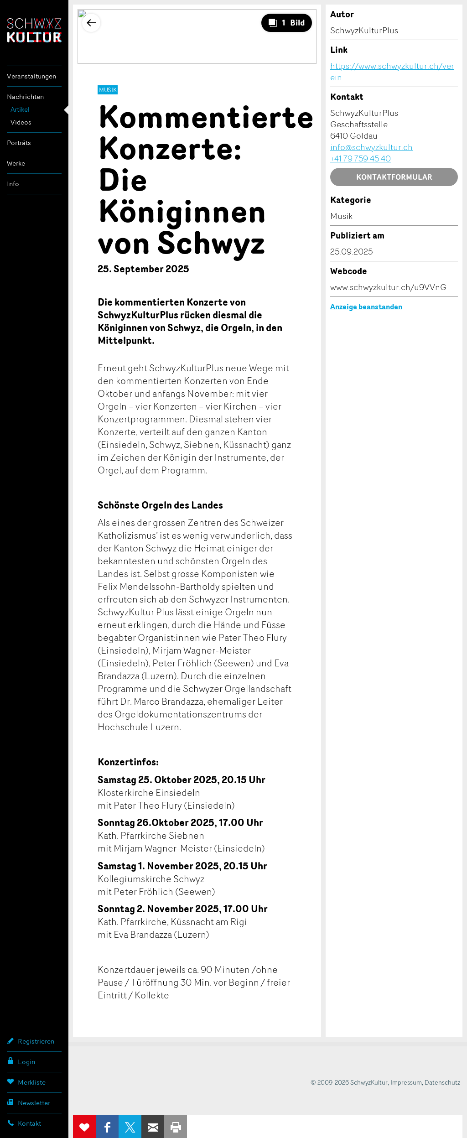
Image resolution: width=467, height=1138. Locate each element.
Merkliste (26, 1082)
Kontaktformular (394, 176)
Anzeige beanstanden (366, 306)
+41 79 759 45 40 (360, 158)
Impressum (406, 1082)
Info (13, 183)
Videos (20, 122)
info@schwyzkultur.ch (371, 147)
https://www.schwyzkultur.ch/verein (392, 71)
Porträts (19, 142)
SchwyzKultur (34, 30)
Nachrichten (25, 96)
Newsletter (28, 1102)
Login (21, 1061)
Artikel (20, 109)
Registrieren (30, 1041)
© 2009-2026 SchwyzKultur (349, 1082)
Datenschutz (442, 1082)
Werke (16, 163)
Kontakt (24, 1123)
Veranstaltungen (31, 76)
